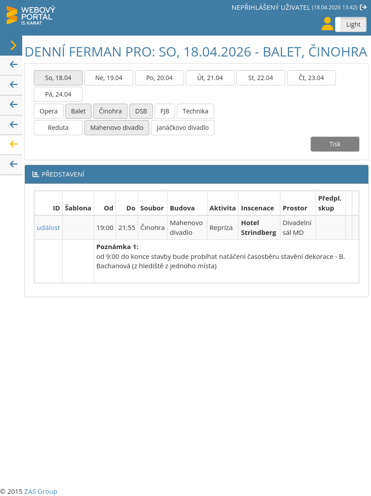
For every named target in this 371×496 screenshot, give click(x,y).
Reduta (58, 127)
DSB (141, 111)
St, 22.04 (260, 77)
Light (353, 24)
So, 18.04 (58, 77)
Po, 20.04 (159, 77)
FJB (164, 111)
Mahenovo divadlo (117, 127)
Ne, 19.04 (108, 77)
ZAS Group (41, 491)
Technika (195, 111)
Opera (49, 111)
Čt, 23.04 (311, 77)
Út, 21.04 (210, 77)
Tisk (334, 144)
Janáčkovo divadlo (183, 127)
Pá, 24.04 (58, 94)
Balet (78, 111)
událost (48, 227)
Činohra (110, 111)
